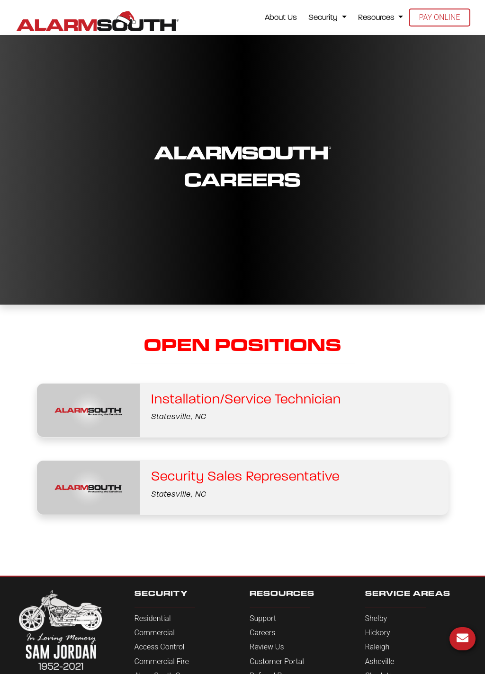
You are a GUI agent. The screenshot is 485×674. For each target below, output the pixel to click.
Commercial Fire (162, 661)
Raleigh (377, 646)
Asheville (380, 661)
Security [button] (324, 17)
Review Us (267, 646)
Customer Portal (277, 661)
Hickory (377, 632)
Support (263, 618)
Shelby (376, 618)
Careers (262, 632)
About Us (281, 17)
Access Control (160, 646)
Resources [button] (377, 17)
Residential (153, 618)
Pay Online (439, 17)
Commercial (155, 632)
